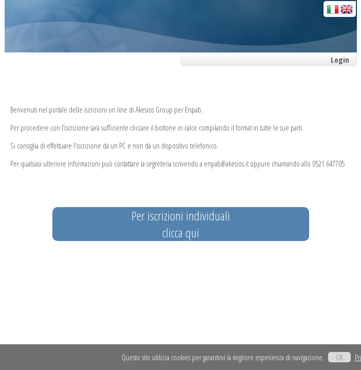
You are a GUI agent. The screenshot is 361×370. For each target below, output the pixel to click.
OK (339, 357)
